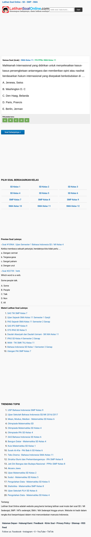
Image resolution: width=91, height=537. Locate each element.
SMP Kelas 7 (15, 199)
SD (23, 2)
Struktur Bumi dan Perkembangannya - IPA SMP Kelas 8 (35, 459)
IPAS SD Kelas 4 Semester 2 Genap (23, 338)
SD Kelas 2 (44, 186)
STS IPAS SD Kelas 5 (17, 330)
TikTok (50, 531)
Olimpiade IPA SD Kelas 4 (20, 432)
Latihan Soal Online (11, 2)
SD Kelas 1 (15, 186)
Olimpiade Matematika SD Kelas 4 (24, 428)
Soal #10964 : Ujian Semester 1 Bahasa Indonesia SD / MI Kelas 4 (33, 244)
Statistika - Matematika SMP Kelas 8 (26, 486)
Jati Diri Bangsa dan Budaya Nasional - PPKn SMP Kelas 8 (36, 463)
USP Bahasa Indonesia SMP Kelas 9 (25, 410)
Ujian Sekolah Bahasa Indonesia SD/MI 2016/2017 (33, 414)
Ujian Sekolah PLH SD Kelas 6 (22, 490)
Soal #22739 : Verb (11, 271)
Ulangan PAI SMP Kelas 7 (19, 351)
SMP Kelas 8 (44, 199)
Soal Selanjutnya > (13, 132)
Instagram (27, 531)
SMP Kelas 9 (73, 199)
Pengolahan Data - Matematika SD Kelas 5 (29, 481)
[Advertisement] (45, 34)
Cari (78, 10)
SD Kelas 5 (44, 193)
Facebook (16, 531)
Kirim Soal (50, 523)
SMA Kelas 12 (73, 206)
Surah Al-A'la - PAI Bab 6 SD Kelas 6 (25, 450)
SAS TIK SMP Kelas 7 (17, 313)
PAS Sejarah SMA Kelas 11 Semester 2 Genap (28, 321)
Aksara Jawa (14, 468)
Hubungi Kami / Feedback (31, 523)
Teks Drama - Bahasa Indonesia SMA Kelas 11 (30, 455)
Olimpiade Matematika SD (21, 423)
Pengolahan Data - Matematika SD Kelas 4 (29, 495)
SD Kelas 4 (15, 193)
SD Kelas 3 (73, 186)
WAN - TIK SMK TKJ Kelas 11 (21, 342)
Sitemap (76, 523)
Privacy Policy (63, 523)
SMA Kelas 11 (27, 60)
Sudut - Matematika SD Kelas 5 (23, 477)
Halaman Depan (9, 523)
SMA (35, 2)
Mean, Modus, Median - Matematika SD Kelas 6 (31, 419)
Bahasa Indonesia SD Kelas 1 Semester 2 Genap (29, 347)
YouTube (41, 531)
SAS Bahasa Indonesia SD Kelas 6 (24, 437)
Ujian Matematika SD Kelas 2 (22, 472)
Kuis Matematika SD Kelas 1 (22, 446)
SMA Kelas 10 (15, 206)
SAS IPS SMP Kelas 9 (17, 326)
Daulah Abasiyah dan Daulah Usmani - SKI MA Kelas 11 (33, 334)
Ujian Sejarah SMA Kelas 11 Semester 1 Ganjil (28, 317)
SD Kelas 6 (73, 193)
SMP (29, 2)
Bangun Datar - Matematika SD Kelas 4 (27, 441)
